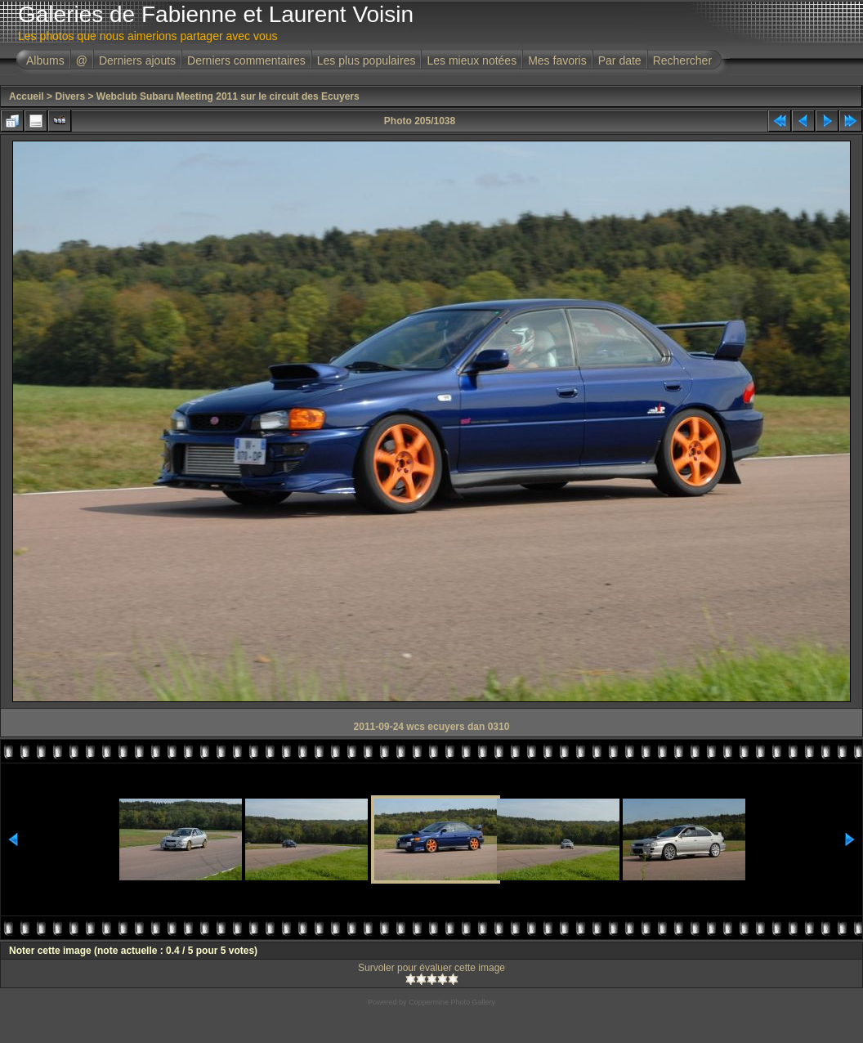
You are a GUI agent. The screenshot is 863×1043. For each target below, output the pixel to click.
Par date (620, 60)
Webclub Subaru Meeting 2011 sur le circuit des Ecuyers (228, 96)
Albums (45, 60)
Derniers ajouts (137, 60)
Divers (70, 96)
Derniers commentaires (246, 60)
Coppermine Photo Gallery (452, 1002)
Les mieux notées (471, 60)
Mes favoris (557, 60)
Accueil (26, 96)
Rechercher (682, 60)
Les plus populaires (366, 60)
